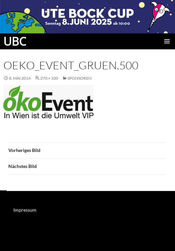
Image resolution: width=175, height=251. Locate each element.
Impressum (24, 210)
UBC (14, 41)
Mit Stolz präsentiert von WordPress (34, 242)
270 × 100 (49, 78)
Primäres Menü (167, 41)
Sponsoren (79, 78)
